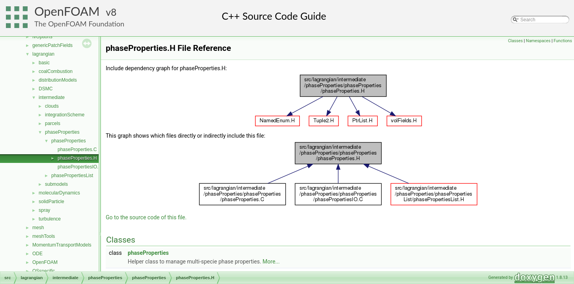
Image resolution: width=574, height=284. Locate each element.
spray (44, 210)
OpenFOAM (67, 11)
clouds (52, 106)
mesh (38, 227)
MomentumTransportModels (62, 245)
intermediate (52, 97)
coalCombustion (56, 71)
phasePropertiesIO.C (80, 167)
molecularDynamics (59, 193)
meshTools (43, 236)
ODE (37, 253)
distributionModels (58, 80)
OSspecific (43, 271)
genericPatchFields (52, 45)
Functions (562, 40)
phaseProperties (62, 132)
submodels (56, 184)
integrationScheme (64, 115)
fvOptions (42, 36)
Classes (515, 40)
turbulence (50, 219)
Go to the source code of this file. (146, 217)
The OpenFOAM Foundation (79, 23)
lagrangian (43, 54)
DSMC (45, 89)
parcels (52, 123)
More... (271, 261)
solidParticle (51, 201)
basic (44, 62)
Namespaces (538, 40)
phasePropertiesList (72, 175)
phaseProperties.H (77, 158)
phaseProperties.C (77, 149)
